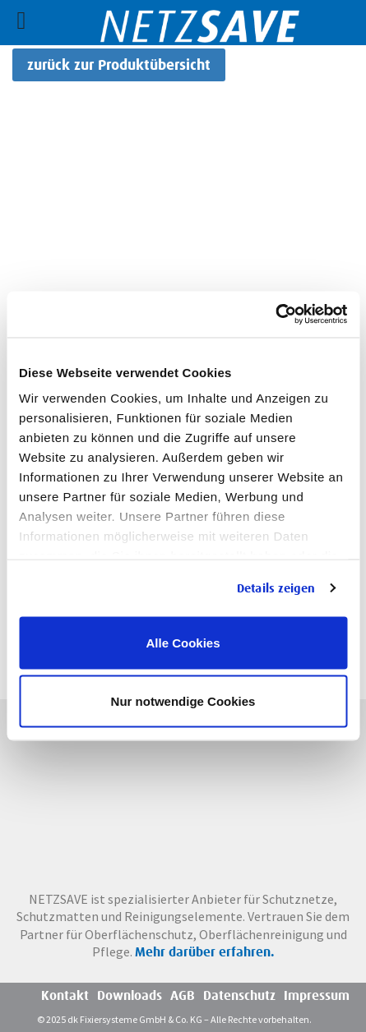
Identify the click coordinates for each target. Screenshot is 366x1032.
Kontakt (65, 995)
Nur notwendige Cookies (183, 701)
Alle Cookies (183, 642)
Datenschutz (239, 995)
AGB (182, 995)
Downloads (129, 995)
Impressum (317, 995)
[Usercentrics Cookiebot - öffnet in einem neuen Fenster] (275, 314)
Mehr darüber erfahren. (205, 952)
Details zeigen (276, 588)
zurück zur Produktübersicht (119, 64)
